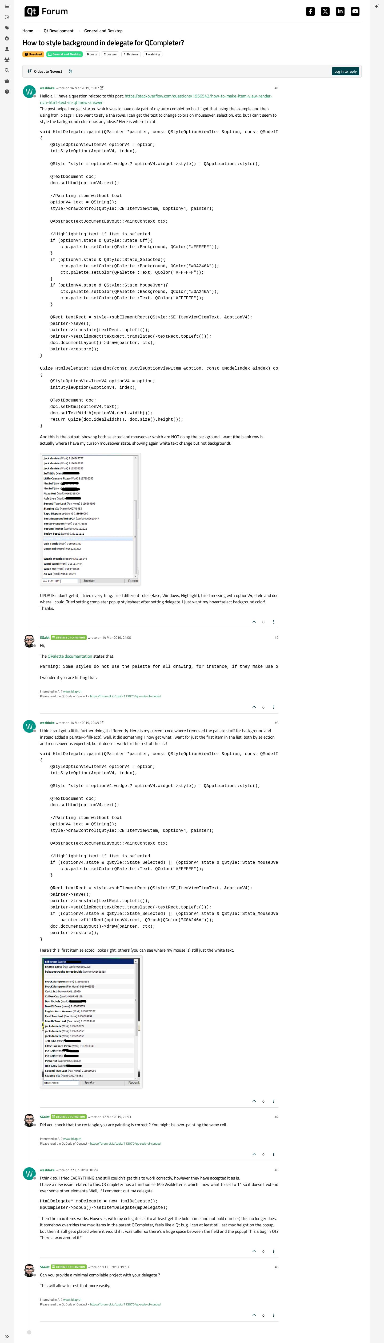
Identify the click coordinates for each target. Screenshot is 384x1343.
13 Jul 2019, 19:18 (115, 1267)
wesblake (47, 88)
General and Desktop (64, 54)
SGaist (45, 637)
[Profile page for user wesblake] (29, 91)
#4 (276, 1116)
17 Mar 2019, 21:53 (116, 1116)
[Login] (377, 6)
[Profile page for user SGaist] (29, 641)
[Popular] (7, 38)
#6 (276, 1267)
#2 (276, 637)
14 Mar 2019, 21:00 (116, 637)
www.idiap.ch (72, 691)
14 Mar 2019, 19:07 (84, 88)
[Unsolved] (7, 91)
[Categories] (7, 6)
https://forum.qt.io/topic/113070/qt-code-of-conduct (125, 696)
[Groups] (7, 59)
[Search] (7, 70)
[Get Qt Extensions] (7, 81)
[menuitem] (377, 6)
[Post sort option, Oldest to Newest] (45, 71)
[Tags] (7, 27)
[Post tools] (274, 622)
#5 (276, 1170)
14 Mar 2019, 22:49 (84, 722)
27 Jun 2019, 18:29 (84, 1170)
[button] (7, 1336)
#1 (276, 88)
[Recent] (7, 17)
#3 (276, 722)
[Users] (7, 49)
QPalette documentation (70, 656)
